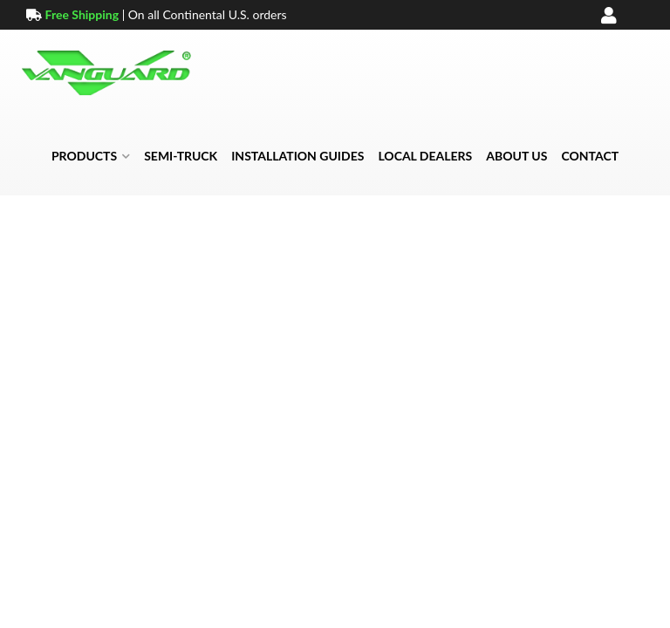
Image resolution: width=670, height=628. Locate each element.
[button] (90, 156)
